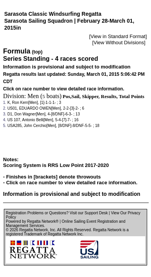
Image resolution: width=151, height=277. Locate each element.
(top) (37, 52)
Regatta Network (33, 230)
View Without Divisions (119, 42)
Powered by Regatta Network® (32, 221)
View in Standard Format (118, 36)
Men (33, 96)
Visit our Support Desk (89, 213)
